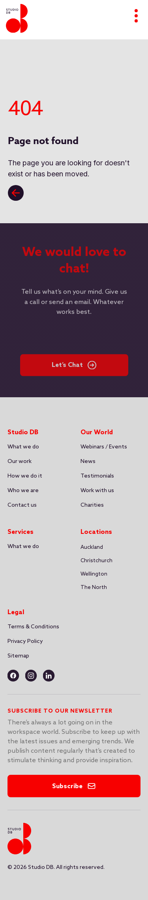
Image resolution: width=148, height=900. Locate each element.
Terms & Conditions (33, 627)
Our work (19, 461)
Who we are (23, 490)
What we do (23, 447)
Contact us (22, 505)
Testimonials (97, 476)
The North (94, 588)
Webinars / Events (104, 447)
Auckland (92, 547)
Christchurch (96, 561)
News (88, 461)
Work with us (97, 490)
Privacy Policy (25, 641)
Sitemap (18, 656)
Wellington (94, 574)
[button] (92, 548)
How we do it (24, 476)
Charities (92, 505)
